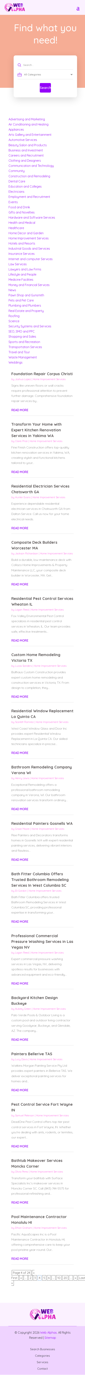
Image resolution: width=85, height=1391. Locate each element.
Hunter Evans (22, 497)
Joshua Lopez (23, 379)
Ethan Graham (23, 1227)
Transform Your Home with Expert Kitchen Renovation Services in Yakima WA (36, 430)
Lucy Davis (21, 1059)
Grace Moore (22, 828)
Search (45, 88)
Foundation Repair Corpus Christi (42, 373)
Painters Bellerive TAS (31, 1053)
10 (58, 1278)
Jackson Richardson (26, 553)
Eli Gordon (21, 890)
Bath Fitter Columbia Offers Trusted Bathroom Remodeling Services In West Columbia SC (40, 879)
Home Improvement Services (49, 379)
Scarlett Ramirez (24, 721)
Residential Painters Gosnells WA (42, 823)
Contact (42, 1368)
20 (65, 1278)
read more (19, 410)
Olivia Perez (21, 1171)
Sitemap (50, 1338)
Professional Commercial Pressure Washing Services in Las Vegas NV (42, 941)
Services (42, 1362)
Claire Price (21, 441)
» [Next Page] (75, 1278)
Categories (42, 1355)
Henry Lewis (22, 778)
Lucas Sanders (23, 665)
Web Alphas (48, 1332)
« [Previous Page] (21, 1278)
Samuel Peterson (24, 1115)
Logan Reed (22, 609)
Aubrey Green (23, 1008)
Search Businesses (42, 1349)
